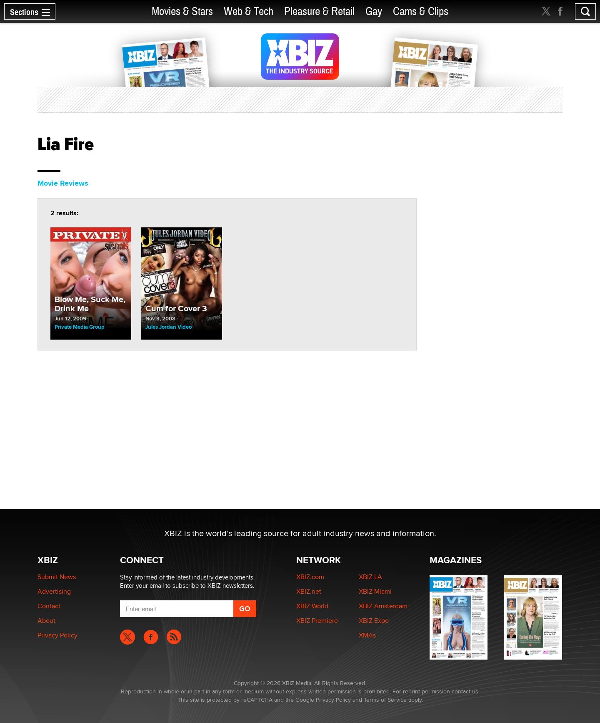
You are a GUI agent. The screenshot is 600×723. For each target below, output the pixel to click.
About (46, 620)
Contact (49, 606)
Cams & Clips (420, 11)
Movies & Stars (182, 11)
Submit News (57, 577)
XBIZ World (312, 606)
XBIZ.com (310, 577)
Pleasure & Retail (319, 11)
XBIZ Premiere (317, 620)
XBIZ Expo (374, 620)
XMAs (367, 635)
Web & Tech (248, 11)
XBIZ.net (308, 591)
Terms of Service (385, 699)
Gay (373, 11)
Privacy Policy (58, 635)
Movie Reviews (63, 183)
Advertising (54, 591)
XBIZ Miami (375, 591)
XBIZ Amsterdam (383, 606)
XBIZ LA (370, 577)
